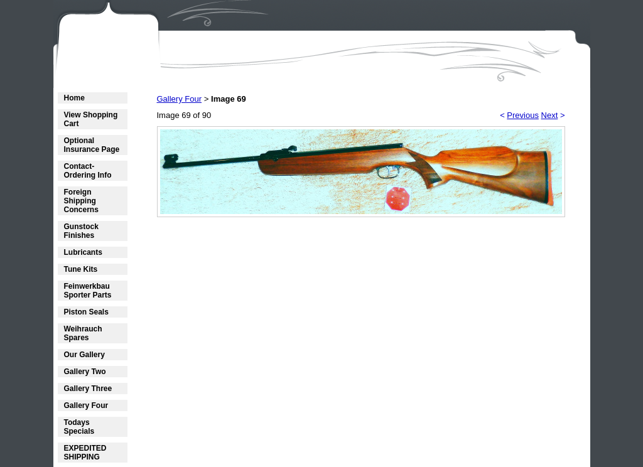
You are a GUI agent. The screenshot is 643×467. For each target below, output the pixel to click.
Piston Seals (86, 312)
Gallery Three (88, 388)
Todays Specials (79, 427)
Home (74, 98)
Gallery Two (85, 371)
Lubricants (83, 252)
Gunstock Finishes (81, 231)
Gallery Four (86, 405)
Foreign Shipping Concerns (81, 201)
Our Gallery (84, 354)
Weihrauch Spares (83, 333)
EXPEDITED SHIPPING (85, 452)
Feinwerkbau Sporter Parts (88, 290)
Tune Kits (81, 269)
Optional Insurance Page (92, 145)
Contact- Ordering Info (88, 171)
